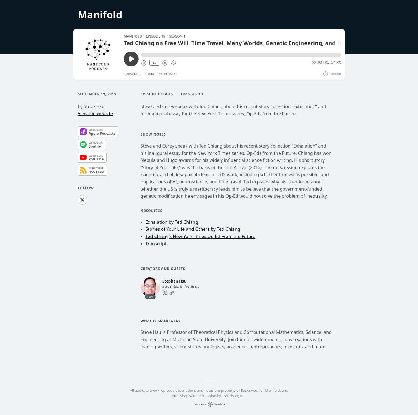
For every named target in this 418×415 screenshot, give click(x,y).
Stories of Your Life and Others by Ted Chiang (193, 229)
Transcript (192, 93)
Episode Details (157, 93)
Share (150, 74)
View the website (95, 113)
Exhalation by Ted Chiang (172, 222)
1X (154, 62)
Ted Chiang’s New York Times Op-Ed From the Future (200, 236)
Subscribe (132, 74)
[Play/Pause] (98, 54)
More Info (167, 74)
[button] (241, 55)
